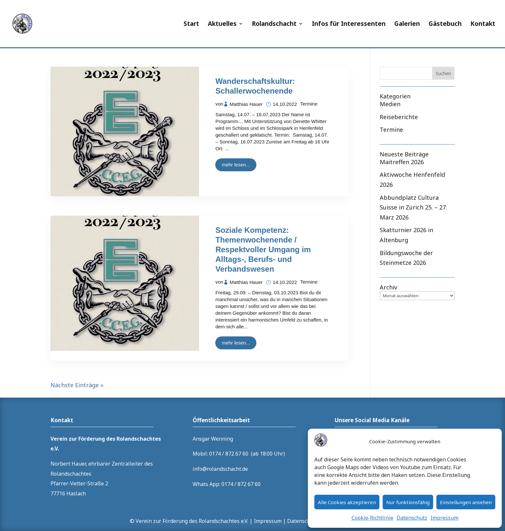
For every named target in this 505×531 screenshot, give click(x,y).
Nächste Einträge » (76, 385)
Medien (390, 104)
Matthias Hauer (246, 104)
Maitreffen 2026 (402, 162)
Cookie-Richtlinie (372, 517)
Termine (308, 104)
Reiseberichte (399, 117)
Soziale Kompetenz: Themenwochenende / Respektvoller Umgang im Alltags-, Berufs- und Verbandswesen (263, 249)
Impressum (444, 517)
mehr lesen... (236, 164)
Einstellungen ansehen (466, 502)
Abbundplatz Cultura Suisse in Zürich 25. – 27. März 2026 (413, 207)
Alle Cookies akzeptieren (347, 502)
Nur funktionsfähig (408, 502)
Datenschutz (412, 517)
